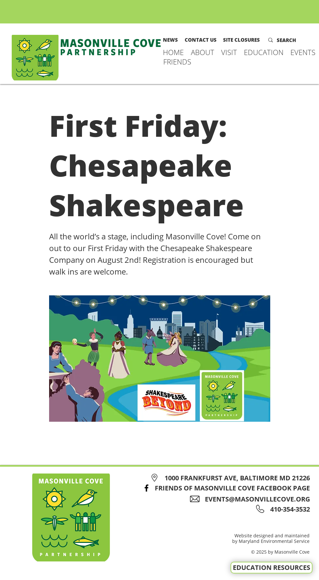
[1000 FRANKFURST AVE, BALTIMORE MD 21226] (229, 478)
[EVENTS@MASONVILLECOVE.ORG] (252, 499)
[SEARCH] (291, 40)
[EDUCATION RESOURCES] (271, 567)
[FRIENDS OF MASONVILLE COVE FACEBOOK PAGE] (224, 488)
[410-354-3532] (289, 509)
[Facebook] (146, 488)
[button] (203, 52)
